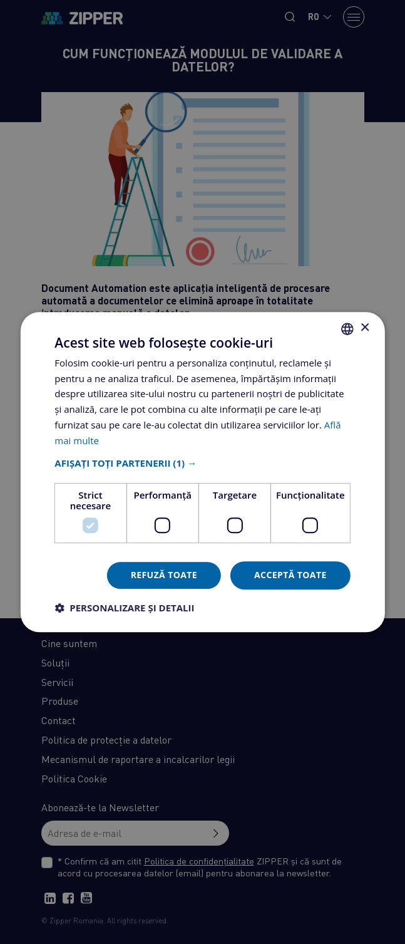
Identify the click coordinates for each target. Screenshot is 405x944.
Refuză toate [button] (164, 575)
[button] (202, 463)
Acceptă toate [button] (290, 575)
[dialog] (202, 472)
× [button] (364, 328)
